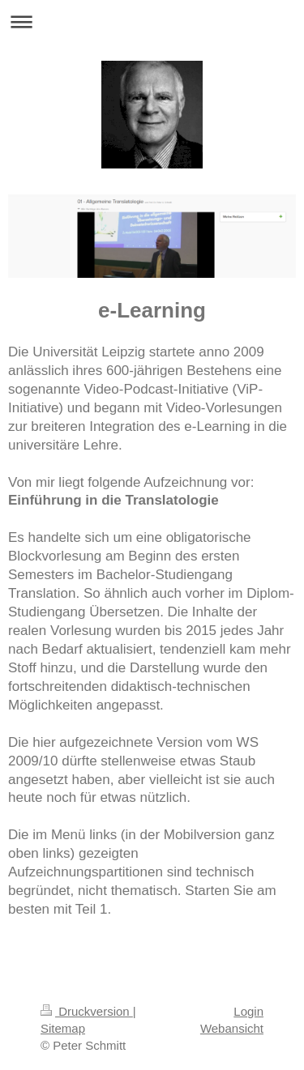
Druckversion (87, 1011)
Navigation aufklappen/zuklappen (152, 21)
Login (248, 1011)
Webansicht (231, 1028)
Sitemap (63, 1028)
